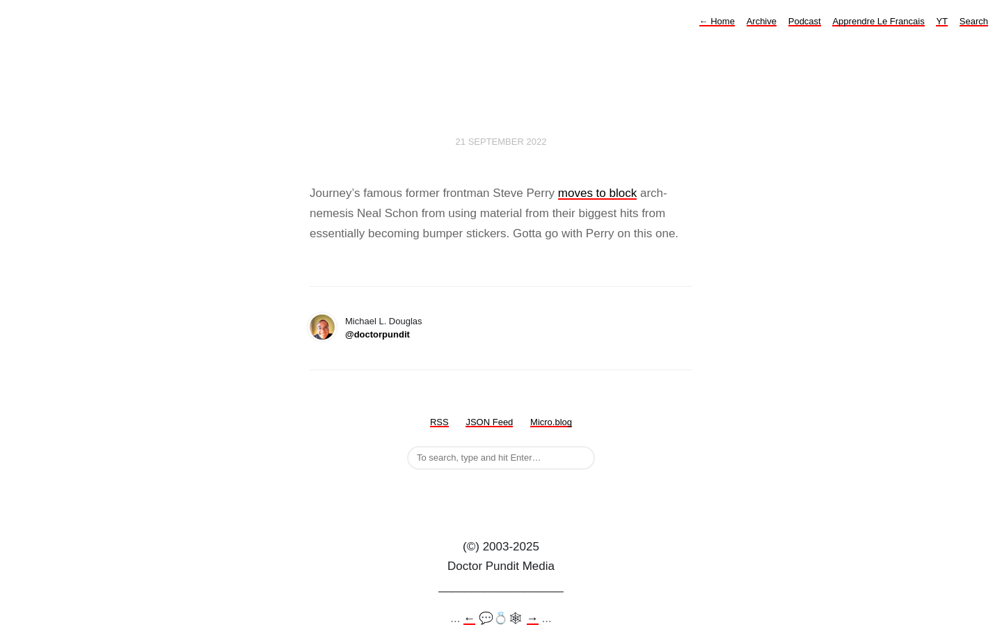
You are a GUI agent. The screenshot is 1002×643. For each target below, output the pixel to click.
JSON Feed (489, 422)
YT (942, 21)
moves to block (597, 193)
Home (717, 21)
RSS (439, 422)
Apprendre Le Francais (878, 21)
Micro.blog (551, 422)
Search (974, 21)
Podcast (804, 21)
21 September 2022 (501, 141)
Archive (762, 21)
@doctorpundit (377, 334)
